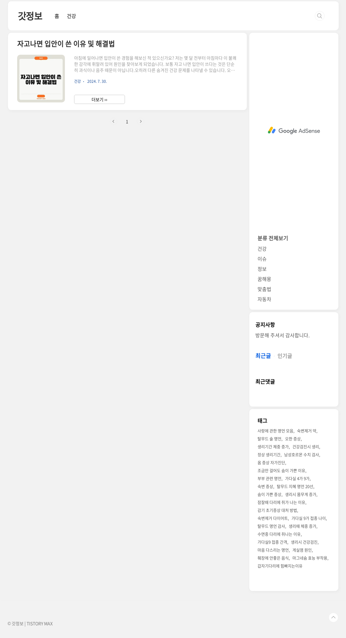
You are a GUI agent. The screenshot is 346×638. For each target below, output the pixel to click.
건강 (71, 16)
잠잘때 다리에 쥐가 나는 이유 (281, 502)
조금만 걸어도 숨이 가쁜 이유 (281, 470)
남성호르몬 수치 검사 (301, 454)
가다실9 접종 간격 (272, 542)
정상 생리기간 (269, 454)
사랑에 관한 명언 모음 (275, 430)
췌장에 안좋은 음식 (273, 558)
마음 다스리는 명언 (273, 550)
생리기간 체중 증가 (273, 446)
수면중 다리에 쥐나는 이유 (279, 534)
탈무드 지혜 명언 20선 (295, 486)
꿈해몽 (264, 278)
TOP (333, 617)
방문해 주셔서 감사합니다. (282, 335)
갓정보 (30, 15)
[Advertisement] (293, 130)
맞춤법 (264, 289)
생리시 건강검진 (304, 542)
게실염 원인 (302, 550)
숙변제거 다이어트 (273, 518)
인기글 (284, 356)
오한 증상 (293, 438)
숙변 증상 (265, 486)
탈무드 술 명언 (269, 438)
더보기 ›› (99, 99)
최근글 (263, 356)
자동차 (264, 299)
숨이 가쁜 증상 (269, 494)
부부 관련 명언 (269, 478)
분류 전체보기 (273, 238)
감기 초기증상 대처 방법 (277, 510)
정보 (262, 268)
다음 (140, 121)
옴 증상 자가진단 (271, 462)
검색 (319, 15)
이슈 (262, 258)
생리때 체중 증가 (302, 526)
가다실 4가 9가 (297, 478)
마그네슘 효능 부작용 (309, 558)
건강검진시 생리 (305, 446)
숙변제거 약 (306, 430)
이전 (113, 121)
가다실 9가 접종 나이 (308, 518)
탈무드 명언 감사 (271, 526)
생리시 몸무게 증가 (300, 494)
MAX (48, 623)
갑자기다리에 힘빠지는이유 (280, 566)
